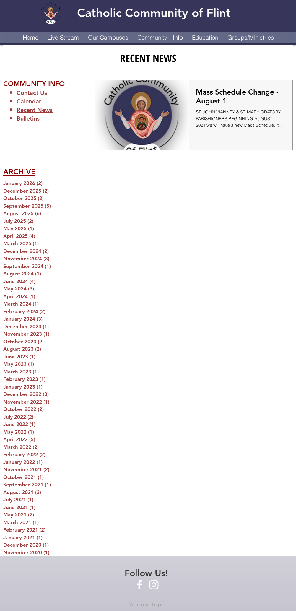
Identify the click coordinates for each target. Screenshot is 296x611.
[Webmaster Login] (145, 605)
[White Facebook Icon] (139, 584)
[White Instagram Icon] (154, 584)
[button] (108, 37)
